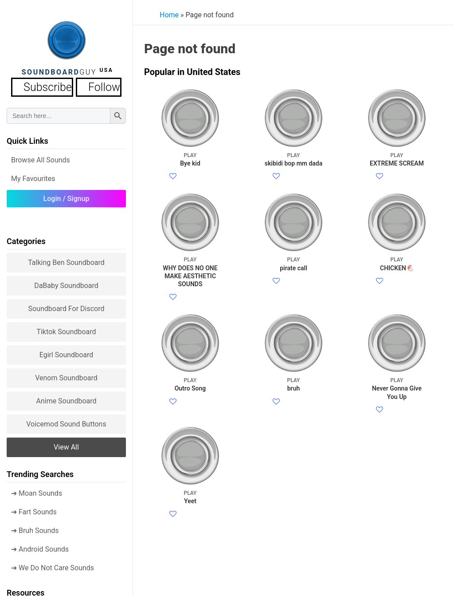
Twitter (188, 187)
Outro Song (190, 426)
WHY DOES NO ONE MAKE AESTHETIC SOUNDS (190, 293)
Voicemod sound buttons (66, 421)
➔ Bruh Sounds (35, 528)
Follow (92, 85)
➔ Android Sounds (40, 546)
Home (169, 15)
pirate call (294, 284)
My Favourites (33, 176)
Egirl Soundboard (66, 352)
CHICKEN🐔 (397, 284)
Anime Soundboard (66, 398)
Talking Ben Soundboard (66, 260)
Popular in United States (192, 72)
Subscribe (50, 85)
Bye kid (190, 159)
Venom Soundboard (66, 375)
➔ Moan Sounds (36, 490)
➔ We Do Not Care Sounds (52, 565)
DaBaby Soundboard (66, 283)
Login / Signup (66, 196)
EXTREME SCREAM (397, 159)
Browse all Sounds (40, 157)
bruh (294, 426)
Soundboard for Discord (66, 306)
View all (66, 444)
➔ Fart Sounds (34, 509)
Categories (26, 238)
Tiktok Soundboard (66, 329)
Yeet (190, 560)
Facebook (192, 177)
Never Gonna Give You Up (397, 430)
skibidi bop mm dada (294, 159)
